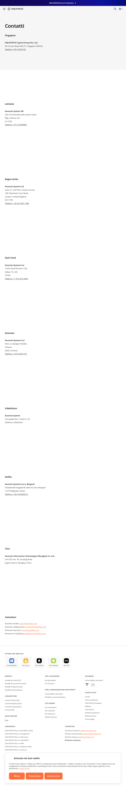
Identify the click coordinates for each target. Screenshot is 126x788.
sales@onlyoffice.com (28, 623)
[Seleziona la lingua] (120, 8)
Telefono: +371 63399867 (16, 125)
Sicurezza (89, 676)
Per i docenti (49, 683)
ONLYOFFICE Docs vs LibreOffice (17, 740)
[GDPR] (93, 685)
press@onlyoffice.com (30, 630)
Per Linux (25, 665)
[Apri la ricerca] (115, 8)
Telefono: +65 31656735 (15, 49)
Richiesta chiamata (73, 740)
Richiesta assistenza (92, 713)
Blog (6, 720)
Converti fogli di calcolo (13, 703)
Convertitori (11, 696)
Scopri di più (24, 768)
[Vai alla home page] (15, 8)
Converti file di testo (12, 700)
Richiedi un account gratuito (55, 697)
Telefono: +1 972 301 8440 (16, 279)
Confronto (10, 726)
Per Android (53, 665)
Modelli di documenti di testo (15, 683)
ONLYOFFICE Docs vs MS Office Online (19, 730)
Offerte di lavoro (51, 717)
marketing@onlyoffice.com (35, 633)
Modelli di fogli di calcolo (14, 687)
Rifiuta (17, 776)
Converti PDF (10, 710)
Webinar (88, 706)
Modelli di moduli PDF (13, 680)
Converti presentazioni (13, 707)
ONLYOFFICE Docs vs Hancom (16, 750)
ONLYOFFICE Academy (93, 703)
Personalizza (34, 776)
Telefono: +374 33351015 (16, 354)
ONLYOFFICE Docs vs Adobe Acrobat (18, 746)
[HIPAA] (87, 685)
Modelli (8, 676)
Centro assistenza (91, 700)
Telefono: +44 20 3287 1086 (17, 203)
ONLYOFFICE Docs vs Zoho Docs (16, 737)
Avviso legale (89, 719)
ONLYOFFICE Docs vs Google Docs (17, 734)
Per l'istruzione (52, 676)
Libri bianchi (89, 709)
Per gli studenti (50, 680)
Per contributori (51, 707)
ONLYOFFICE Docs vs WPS (14, 743)
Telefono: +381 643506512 (16, 494)
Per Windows (11, 665)
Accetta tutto (53, 776)
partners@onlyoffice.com (36, 627)
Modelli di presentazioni (13, 690)
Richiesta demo (90, 716)
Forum (87, 697)
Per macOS (39, 665)
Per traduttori (50, 711)
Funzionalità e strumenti (54, 694)
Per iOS (66, 665)
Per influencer (50, 714)
